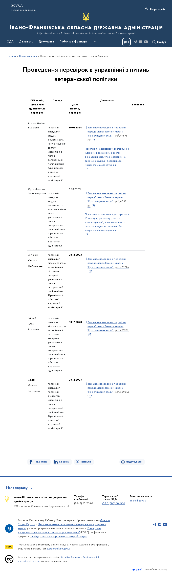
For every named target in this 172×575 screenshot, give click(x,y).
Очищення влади (28, 56)
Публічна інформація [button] (73, 41)
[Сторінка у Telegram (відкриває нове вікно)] (135, 42)
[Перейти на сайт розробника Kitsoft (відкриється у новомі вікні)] (137, 569)
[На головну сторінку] (86, 23)
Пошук (161, 42)
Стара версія (157, 9)
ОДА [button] (10, 41)
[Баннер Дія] (126, 42)
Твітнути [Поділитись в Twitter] (85, 462)
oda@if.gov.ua (138, 500)
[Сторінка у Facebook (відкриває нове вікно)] (141, 42)
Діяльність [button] (26, 41)
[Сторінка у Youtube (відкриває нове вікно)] (146, 42)
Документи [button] (46, 41)
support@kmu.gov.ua (58, 548)
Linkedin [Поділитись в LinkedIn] (64, 462)
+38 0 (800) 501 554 (113, 503)
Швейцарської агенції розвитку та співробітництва (58, 536)
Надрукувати (134, 462)
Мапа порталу (17, 488)
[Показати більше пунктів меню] (95, 41)
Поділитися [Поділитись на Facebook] (41, 462)
